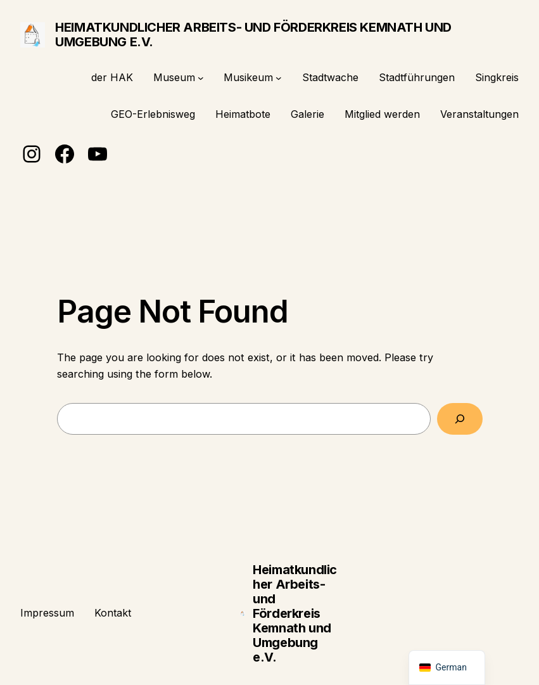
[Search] (459, 419)
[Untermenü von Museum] (201, 78)
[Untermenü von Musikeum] (279, 78)
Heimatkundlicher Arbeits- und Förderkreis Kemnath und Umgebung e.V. (253, 34)
